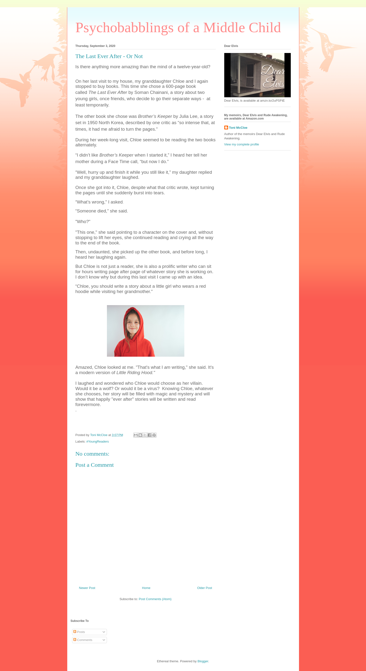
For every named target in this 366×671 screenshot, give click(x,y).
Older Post (204, 588)
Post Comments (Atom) (155, 599)
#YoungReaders (97, 441)
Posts (79, 632)
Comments (82, 640)
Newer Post (87, 588)
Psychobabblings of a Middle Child (178, 27)
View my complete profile (241, 144)
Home (146, 588)
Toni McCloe (238, 127)
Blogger (202, 661)
